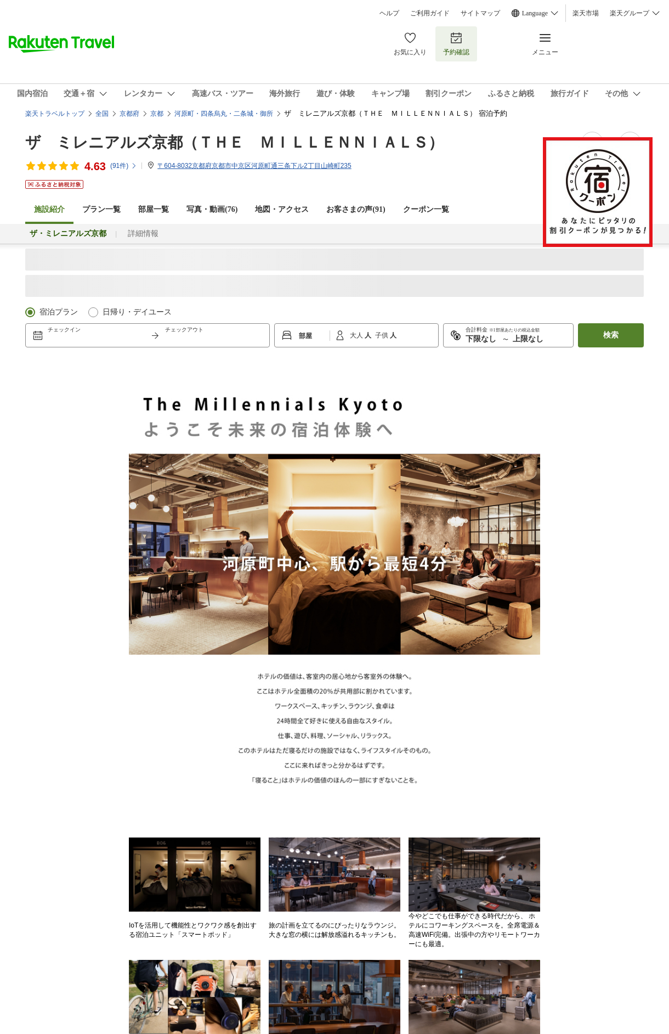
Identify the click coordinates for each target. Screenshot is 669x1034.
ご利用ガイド (430, 13)
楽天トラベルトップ (54, 113)
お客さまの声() (355, 209)
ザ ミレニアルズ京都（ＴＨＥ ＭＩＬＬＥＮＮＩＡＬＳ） (234, 142)
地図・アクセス (282, 209)
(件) (123, 165)
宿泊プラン (58, 312)
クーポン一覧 (426, 209)
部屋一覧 (153, 209)
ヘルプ (389, 13)
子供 (382, 335)
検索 (611, 335)
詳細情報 (143, 233)
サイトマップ (480, 13)
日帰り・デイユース (137, 312)
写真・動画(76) (211, 209)
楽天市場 (585, 13)
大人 (357, 335)
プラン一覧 (101, 209)
